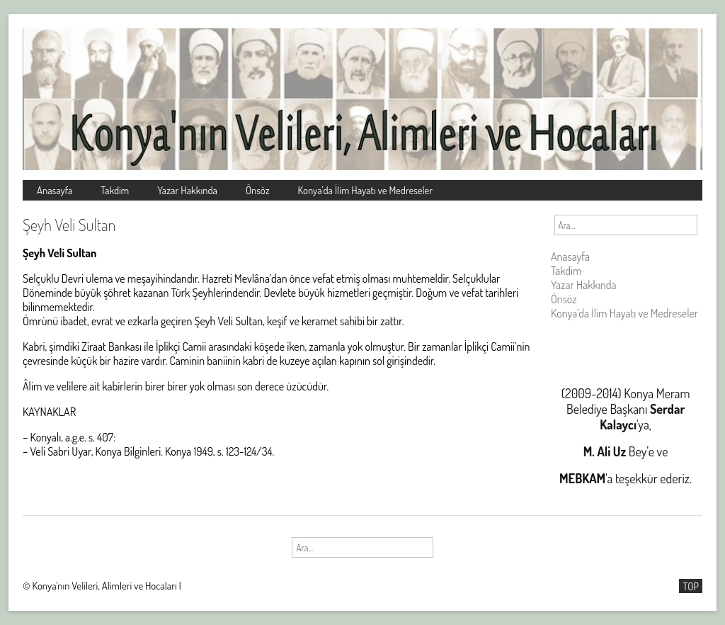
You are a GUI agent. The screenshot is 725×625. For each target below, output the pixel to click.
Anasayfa (54, 190)
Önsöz (258, 190)
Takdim (115, 190)
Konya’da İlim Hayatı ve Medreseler (365, 190)
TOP (691, 586)
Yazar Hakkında (187, 190)
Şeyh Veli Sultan (69, 225)
